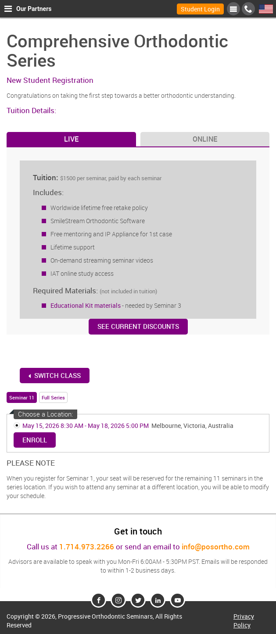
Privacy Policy (243, 620)
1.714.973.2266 (86, 546)
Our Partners (27, 8)
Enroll (34, 439)
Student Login (200, 9)
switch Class (55, 375)
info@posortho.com (216, 546)
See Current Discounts (138, 326)
